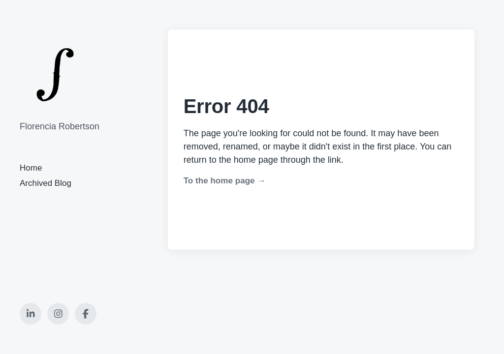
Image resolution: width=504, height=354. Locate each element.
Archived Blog (45, 183)
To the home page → (225, 180)
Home (31, 168)
